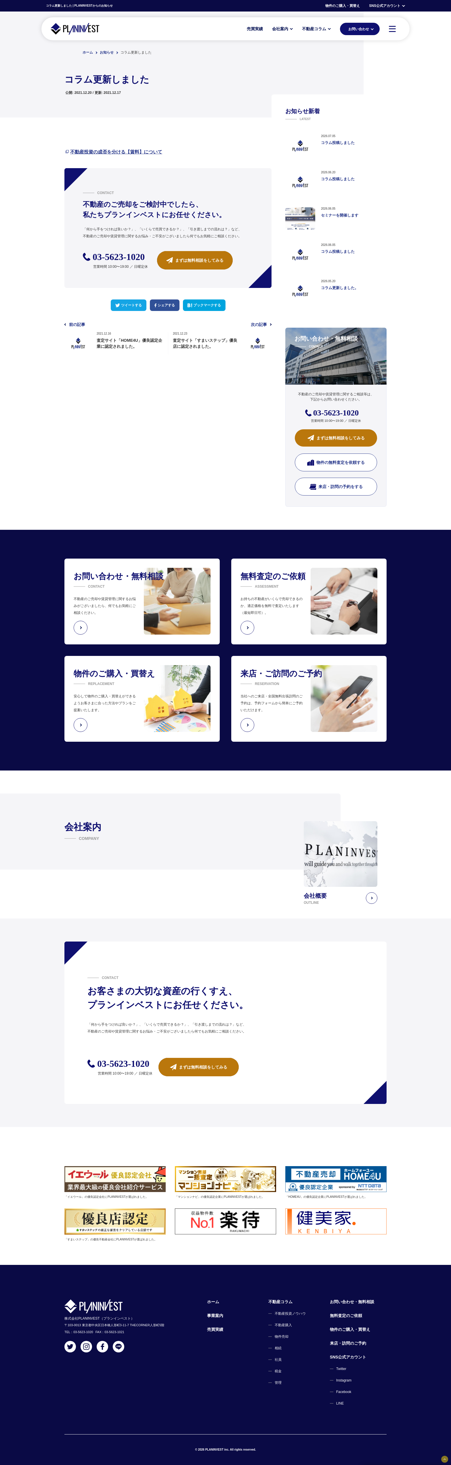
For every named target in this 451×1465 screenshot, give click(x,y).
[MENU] (392, 29)
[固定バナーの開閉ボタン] (444, 1459)
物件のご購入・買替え (342, 6)
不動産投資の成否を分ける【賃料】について (116, 151)
